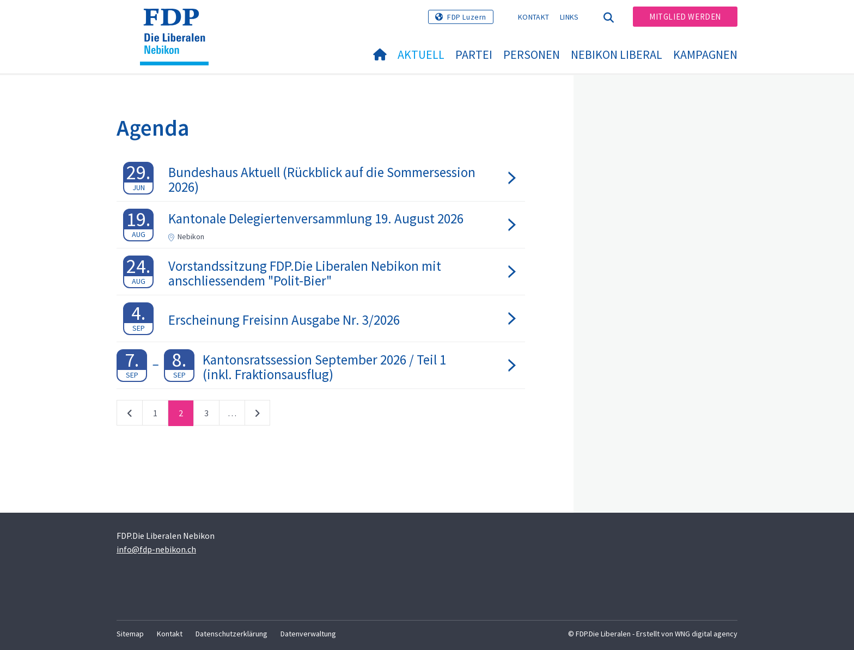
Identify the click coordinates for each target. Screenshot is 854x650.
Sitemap (130, 634)
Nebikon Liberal (616, 54)
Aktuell (421, 54)
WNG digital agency (706, 634)
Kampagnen (705, 54)
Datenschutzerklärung (231, 634)
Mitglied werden (685, 16)
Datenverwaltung (308, 634)
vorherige (129, 415)
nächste (257, 415)
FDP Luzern (466, 17)
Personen (531, 54)
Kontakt (533, 17)
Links (569, 17)
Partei (473, 54)
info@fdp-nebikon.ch (156, 549)
